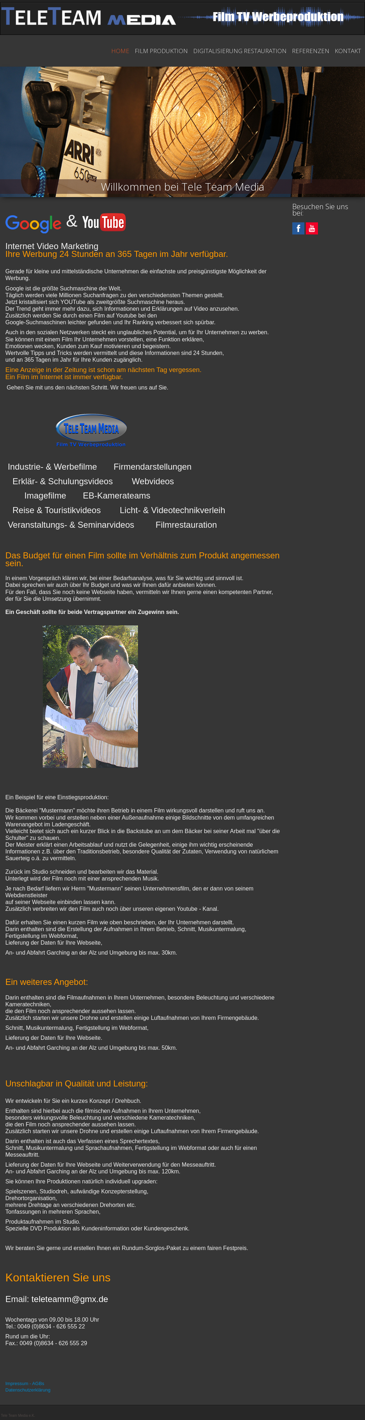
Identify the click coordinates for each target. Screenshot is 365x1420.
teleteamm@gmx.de (69, 1299)
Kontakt (348, 51)
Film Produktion (161, 51)
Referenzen (310, 51)
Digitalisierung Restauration (240, 51)
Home (120, 51)
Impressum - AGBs (24, 1383)
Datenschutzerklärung (27, 1390)
